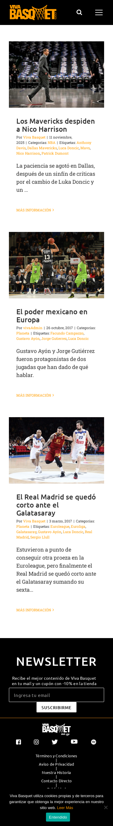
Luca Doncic (68, 147)
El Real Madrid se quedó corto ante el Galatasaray (56, 504)
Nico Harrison (28, 153)
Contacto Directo (56, 781)
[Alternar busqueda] (79, 12)
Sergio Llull (40, 537)
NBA (51, 142)
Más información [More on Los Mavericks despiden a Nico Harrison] (33, 210)
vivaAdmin (32, 327)
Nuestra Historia (56, 772)
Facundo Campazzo (67, 333)
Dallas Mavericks (42, 147)
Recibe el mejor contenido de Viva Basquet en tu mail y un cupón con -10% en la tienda (54, 680)
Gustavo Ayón (28, 338)
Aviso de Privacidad (56, 764)
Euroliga (78, 526)
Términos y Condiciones (56, 756)
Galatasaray (26, 531)
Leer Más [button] (65, 807)
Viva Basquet (34, 137)
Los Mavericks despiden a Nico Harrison (55, 125)
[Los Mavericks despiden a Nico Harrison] (56, 74)
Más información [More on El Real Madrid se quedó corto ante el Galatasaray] (33, 609)
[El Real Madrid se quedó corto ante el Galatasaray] (56, 450)
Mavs (85, 147)
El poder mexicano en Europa (51, 315)
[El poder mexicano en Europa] (56, 265)
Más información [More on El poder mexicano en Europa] (33, 395)
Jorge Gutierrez (54, 338)
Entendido (58, 817)
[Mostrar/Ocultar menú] (100, 12)
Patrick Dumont (55, 153)
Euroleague (59, 526)
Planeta (22, 333)
